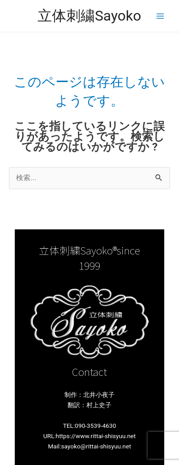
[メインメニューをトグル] (160, 16)
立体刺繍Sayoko (89, 15)
